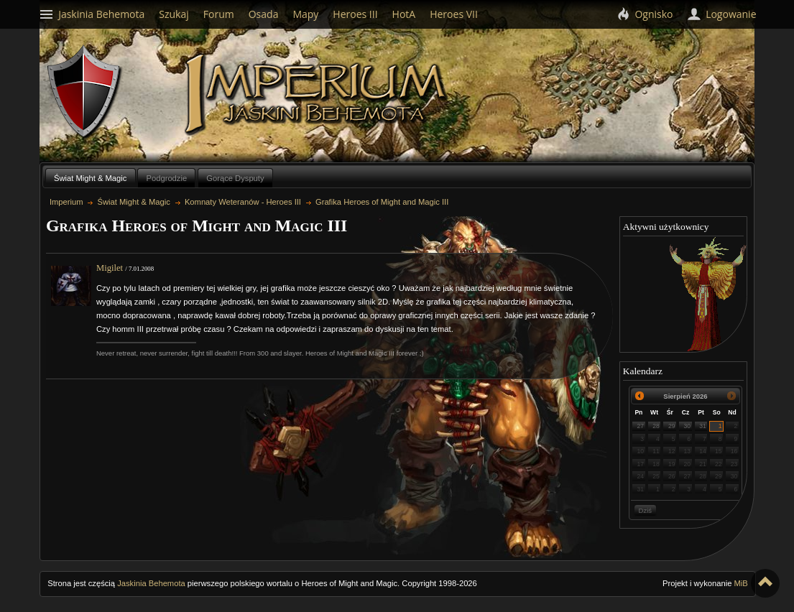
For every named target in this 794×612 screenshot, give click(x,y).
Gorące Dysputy (235, 178)
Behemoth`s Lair (85, 92)
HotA (404, 14)
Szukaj (174, 14)
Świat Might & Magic (90, 178)
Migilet (109, 268)
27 (641, 426)
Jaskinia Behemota (151, 583)
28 (656, 426)
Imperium (318, 94)
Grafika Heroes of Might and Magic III (381, 202)
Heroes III (355, 14)
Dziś (645, 510)
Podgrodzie (167, 178)
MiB (741, 583)
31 (702, 426)
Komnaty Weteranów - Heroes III (243, 202)
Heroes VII (454, 14)
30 (687, 426)
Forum (218, 14)
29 (671, 426)
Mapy (305, 14)
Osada (264, 14)
